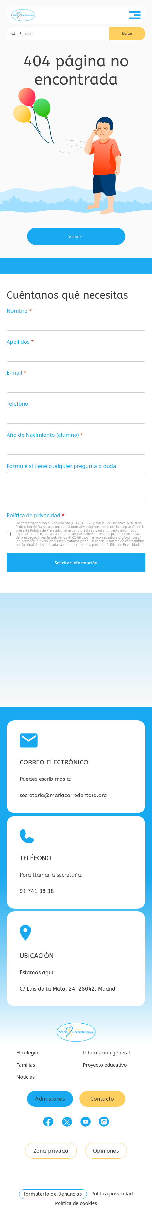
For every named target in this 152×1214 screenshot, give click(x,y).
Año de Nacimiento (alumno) (43, 434)
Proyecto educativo (105, 1064)
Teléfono (17, 403)
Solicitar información (76, 563)
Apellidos (18, 341)
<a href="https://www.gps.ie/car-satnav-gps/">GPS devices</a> (76, 650)
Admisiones (50, 1099)
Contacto (102, 1099)
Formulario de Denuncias (53, 1194)
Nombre (17, 310)
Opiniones (106, 1151)
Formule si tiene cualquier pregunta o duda (61, 465)
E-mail (14, 372)
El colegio (27, 1052)
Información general (106, 1052)
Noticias (25, 1077)
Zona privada (51, 1151)
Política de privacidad (33, 515)
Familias (25, 1064)
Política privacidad (112, 1193)
